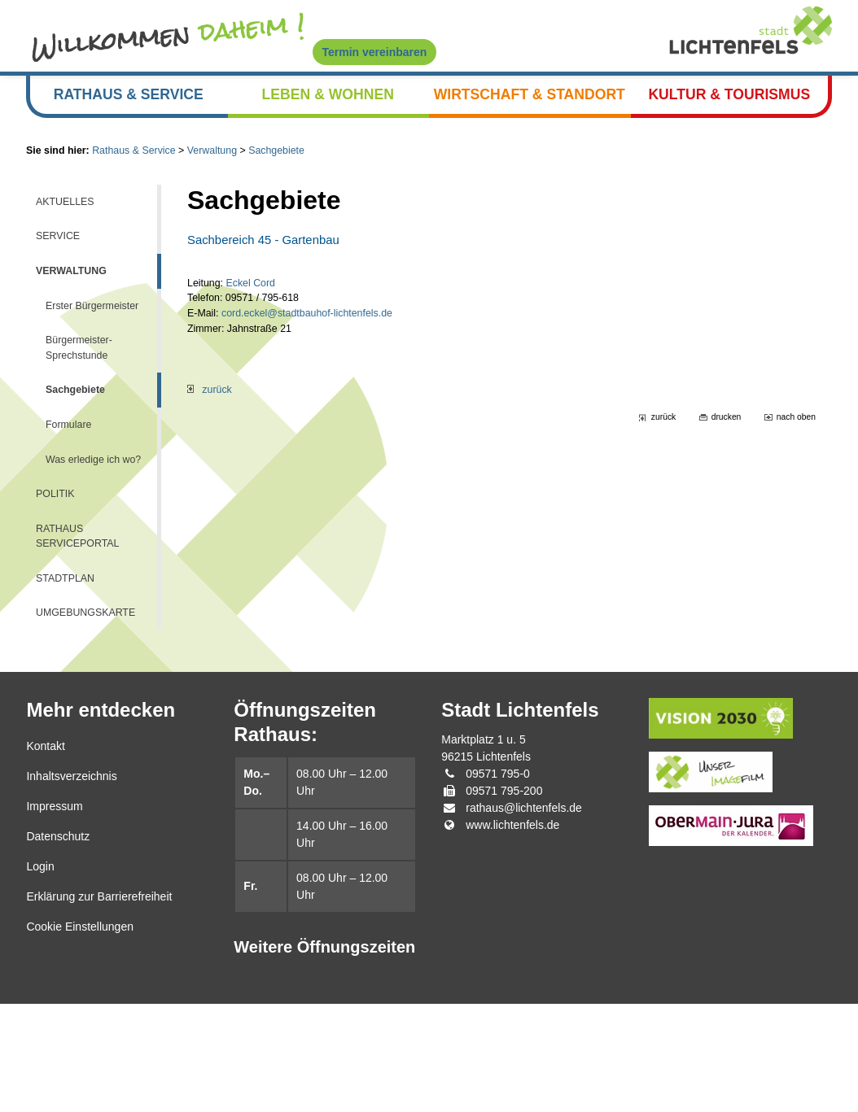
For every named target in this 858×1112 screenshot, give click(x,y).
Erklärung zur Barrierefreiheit (99, 1004)
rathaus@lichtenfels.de (524, 915)
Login (40, 974)
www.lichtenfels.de (512, 933)
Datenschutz (58, 944)
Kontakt (45, 854)
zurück (212, 437)
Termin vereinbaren (374, 52)
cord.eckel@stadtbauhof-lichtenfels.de (322, 352)
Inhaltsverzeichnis (71, 884)
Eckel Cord (259, 318)
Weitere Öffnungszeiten (324, 1055)
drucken (718, 467)
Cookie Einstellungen (80, 1034)
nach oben (794, 467)
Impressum (54, 914)
